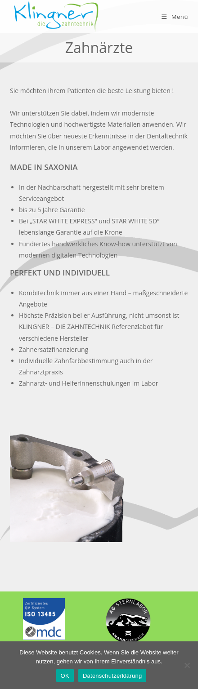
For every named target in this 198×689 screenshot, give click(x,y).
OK (65, 675)
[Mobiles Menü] (175, 17)
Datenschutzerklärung (112, 675)
